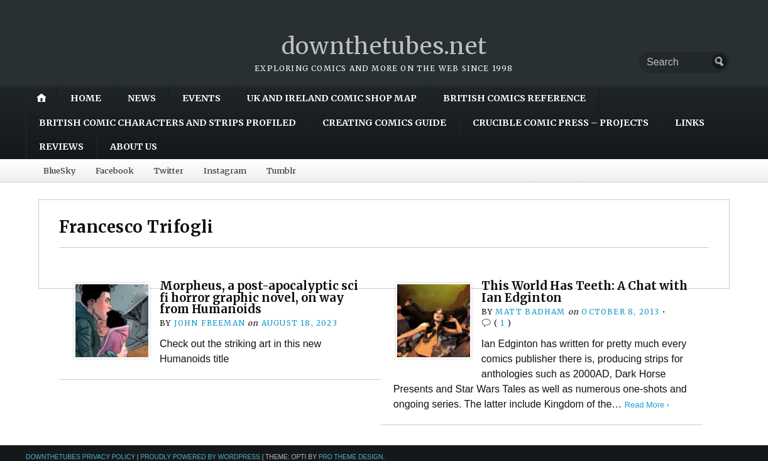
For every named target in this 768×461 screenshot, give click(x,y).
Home (85, 98)
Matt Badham (530, 311)
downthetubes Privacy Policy (80, 456)
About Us (133, 146)
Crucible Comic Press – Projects (561, 122)
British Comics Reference (514, 98)
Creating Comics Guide (384, 122)
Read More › (647, 404)
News (142, 98)
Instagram (225, 170)
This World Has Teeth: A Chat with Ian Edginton (584, 291)
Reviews (61, 146)
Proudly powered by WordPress (200, 456)
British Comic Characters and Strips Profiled (167, 122)
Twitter (169, 170)
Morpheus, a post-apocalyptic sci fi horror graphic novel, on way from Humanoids (259, 297)
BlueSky (59, 170)
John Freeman (209, 323)
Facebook (115, 170)
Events (201, 98)
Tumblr (281, 170)
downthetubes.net (384, 46)
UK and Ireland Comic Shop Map (332, 98)
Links (690, 122)
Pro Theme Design (351, 456)
